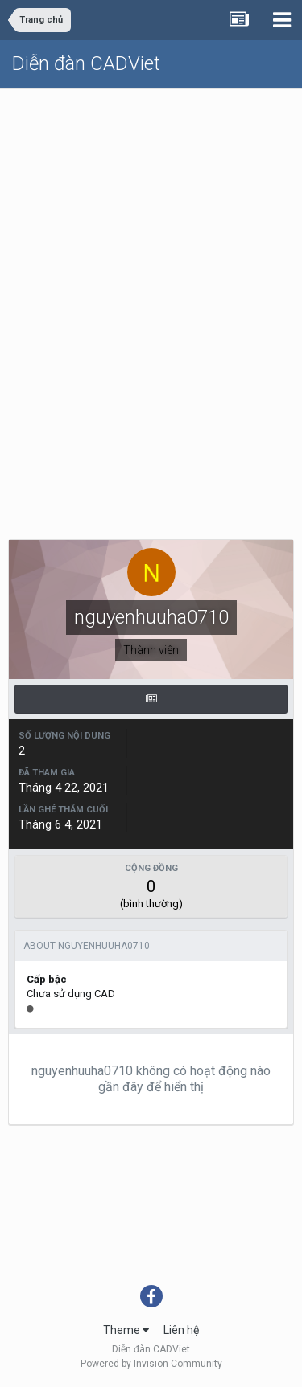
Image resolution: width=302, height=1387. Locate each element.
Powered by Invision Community (151, 1363)
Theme (126, 1330)
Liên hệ (181, 1330)
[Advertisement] (151, 248)
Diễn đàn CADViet (86, 63)
